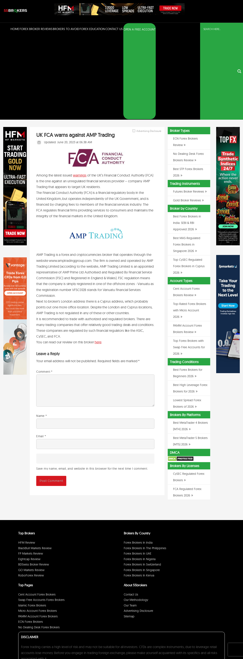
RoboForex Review (31, 492)
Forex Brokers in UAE (137, 470)
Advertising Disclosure (138, 527)
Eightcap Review (29, 476)
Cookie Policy (215, 644)
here (98, 258)
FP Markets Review (30, 470)
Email (41, 353)
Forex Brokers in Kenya (139, 492)
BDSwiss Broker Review (33, 481)
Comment (44, 288)
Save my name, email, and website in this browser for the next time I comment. (92, 385)
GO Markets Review (31, 487)
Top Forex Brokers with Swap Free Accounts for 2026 (189, 263)
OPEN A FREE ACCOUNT (139, 29)
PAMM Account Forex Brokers (38, 533)
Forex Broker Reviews (36, 29)
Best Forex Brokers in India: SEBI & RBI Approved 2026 (187, 139)
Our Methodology (136, 516)
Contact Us (114, 29)
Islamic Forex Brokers (32, 522)
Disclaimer (200, 644)
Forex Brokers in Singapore (142, 487)
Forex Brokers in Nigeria (139, 476)
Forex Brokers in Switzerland (142, 481)
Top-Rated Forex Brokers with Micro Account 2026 (189, 227)
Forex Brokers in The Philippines (145, 465)
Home (15, 29)
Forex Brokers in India (138, 459)
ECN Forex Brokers (30, 538)
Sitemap (129, 533)
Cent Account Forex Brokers (37, 511)
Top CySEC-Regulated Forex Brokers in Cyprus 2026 (189, 182)
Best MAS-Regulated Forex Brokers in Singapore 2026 (186, 161)
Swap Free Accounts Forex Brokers (41, 516)
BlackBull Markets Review (34, 465)
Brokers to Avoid (66, 29)
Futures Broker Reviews (188, 108)
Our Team (130, 522)
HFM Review (26, 459)
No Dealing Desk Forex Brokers (39, 544)
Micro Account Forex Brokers (37, 527)
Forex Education (92, 29)
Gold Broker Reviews (187, 117)
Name (41, 332)
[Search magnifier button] (239, 29)
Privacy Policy (185, 644)
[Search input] (219, 29)
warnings (79, 92)
